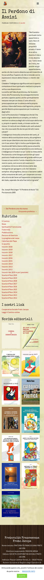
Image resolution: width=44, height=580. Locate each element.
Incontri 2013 (7, 266)
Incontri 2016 (7, 258)
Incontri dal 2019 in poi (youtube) (15, 272)
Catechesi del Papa (9, 241)
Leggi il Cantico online (11, 312)
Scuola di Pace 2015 (9, 289)
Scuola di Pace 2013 (9, 295)
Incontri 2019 (7, 249)
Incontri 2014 (7, 264)
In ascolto (22, 23)
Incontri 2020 (7, 247)
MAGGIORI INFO (28, 571)
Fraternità (6, 229)
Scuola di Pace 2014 (9, 292)
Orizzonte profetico (28, 211)
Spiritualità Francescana (11, 227)
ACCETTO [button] (22, 576)
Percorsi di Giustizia (10, 235)
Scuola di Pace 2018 (9, 281)
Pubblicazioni (7, 232)
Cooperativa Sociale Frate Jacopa (15, 309)
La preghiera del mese (10, 238)
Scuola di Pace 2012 (9, 298)
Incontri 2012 (7, 269)
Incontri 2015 (7, 261)
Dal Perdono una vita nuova (16, 208)
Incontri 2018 (7, 252)
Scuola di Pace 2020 (9, 275)
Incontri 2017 (7, 255)
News (4, 224)
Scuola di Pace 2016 (9, 286)
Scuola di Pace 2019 (9, 278)
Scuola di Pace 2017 (9, 283)
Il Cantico (6, 221)
